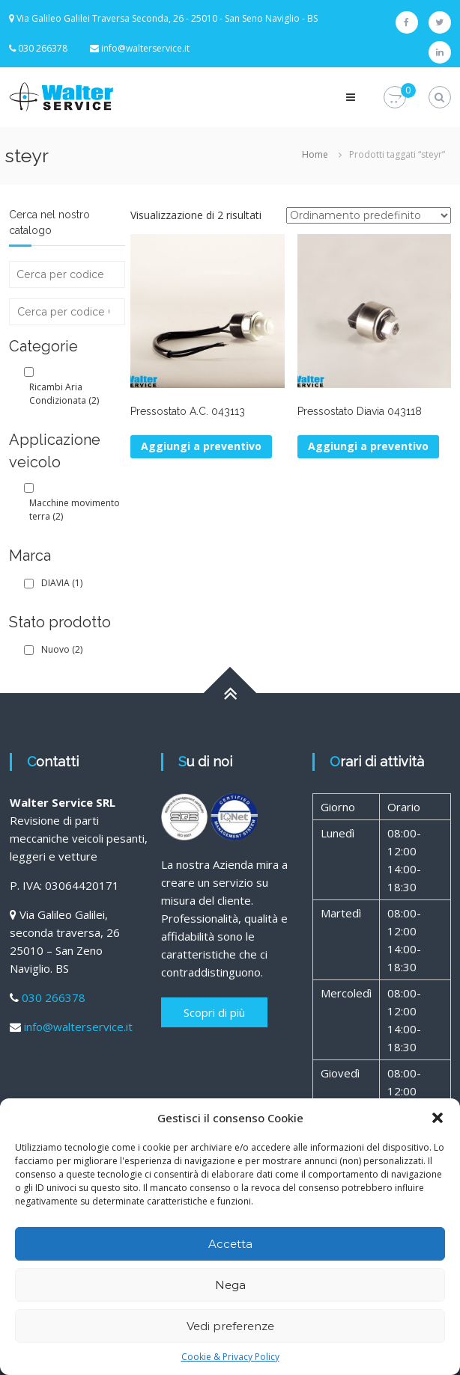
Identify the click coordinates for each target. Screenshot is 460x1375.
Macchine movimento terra (74, 509)
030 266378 (53, 997)
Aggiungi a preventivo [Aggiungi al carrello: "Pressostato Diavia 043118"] (368, 446)
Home (315, 154)
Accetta (230, 1244)
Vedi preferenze (230, 1326)
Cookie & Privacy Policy (230, 1356)
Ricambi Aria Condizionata (64, 394)
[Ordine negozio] (368, 215)
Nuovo (61, 649)
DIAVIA (61, 582)
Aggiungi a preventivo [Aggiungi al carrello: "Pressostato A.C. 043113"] (201, 446)
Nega (230, 1285)
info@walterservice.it (145, 48)
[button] (437, 1117)
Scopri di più (214, 1012)
